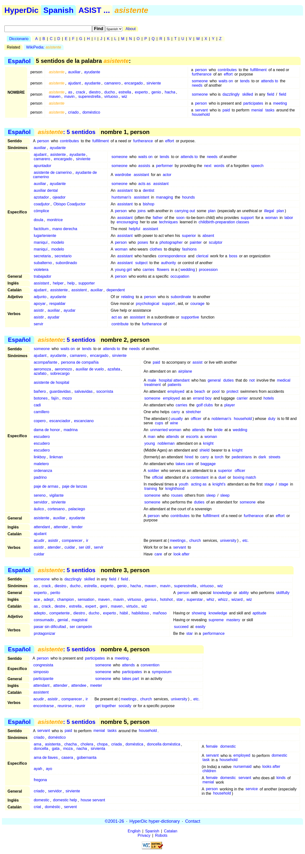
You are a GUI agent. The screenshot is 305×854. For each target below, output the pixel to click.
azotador (41, 197)
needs (197, 85)
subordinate (181, 297)
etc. (246, 540)
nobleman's (221, 419)
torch (219, 457)
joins (142, 211)
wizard (237, 599)
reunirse (65, 706)
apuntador (42, 166)
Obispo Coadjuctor (69, 204)
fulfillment (258, 70)
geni (103, 606)
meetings (178, 540)
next (207, 166)
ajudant (74, 83)
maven (54, 96)
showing (199, 613)
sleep (210, 495)
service (252, 789)
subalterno (43, 263)
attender (61, 527)
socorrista (104, 391)
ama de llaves (46, 758)
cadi (37, 405)
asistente (58, 154)
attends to (269, 81)
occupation (179, 276)
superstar (194, 599)
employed (176, 391)
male (152, 380)
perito (55, 593)
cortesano (56, 509)
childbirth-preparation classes (224, 222)
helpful (134, 229)
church (195, 540)
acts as (144, 184)
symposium (161, 672)
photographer (171, 242)
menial (257, 110)
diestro (95, 92)
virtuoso (111, 96)
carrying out (185, 211)
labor (288, 218)
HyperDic (21, 10)
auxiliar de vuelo (90, 369)
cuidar (70, 547)
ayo (49, 769)
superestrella (89, 96)
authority (168, 263)
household (201, 114)
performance (214, 633)
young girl (123, 270)
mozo (67, 398)
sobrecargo (60, 373)
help (71, 283)
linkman (56, 457)
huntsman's (121, 197)
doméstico (91, 112)
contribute (119, 324)
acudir (39, 540)
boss (233, 256)
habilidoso (140, 613)
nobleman (166, 443)
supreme (216, 620)
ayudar (70, 310)
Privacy (144, 835)
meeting (280, 103)
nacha (81, 749)
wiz (124, 96)
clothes (156, 249)
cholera (87, 744)
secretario (62, 256)
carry (175, 412)
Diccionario (18, 39)
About (131, 29)
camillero (41, 412)
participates (253, 103)
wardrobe (123, 175)
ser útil (84, 547)
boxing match (244, 477)
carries (148, 270)
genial (63, 620)
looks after (271, 767)
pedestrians (242, 457)
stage (269, 484)
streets (274, 457)
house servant (93, 800)
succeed (181, 627)
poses (143, 242)
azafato (40, 373)
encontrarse (43, 706)
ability (244, 593)
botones (41, 398)
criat (37, 807)
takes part (130, 679)
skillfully (282, 593)
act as (116, 317)
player (229, 405)
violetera (41, 270)
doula (38, 220)
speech (257, 166)
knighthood (174, 488)
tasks (269, 110)
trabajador (42, 276)
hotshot (166, 599)
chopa (102, 744)
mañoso (160, 613)
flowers (163, 270)
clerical (202, 256)
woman (271, 218)
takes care (185, 464)
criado (73, 112)
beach (200, 391)
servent (70, 807)
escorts (192, 437)
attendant (42, 527)
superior (189, 236)
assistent (79, 290)
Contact (192, 821)
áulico (39, 509)
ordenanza (43, 471)
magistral (79, 620)
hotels (268, 398)
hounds (188, 197)
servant (201, 110)
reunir (80, 706)
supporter (86, 283)
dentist (148, 190)
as (70, 92)
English (134, 831)
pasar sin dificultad (50, 627)
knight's (219, 484)
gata (55, 749)
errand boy (202, 398)
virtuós (132, 606)
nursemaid (242, 767)
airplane (185, 371)
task (206, 760)
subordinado (66, 263)
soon (180, 218)
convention (150, 665)
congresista (43, 665)
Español (19, 61)
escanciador (59, 421)
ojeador (59, 197)
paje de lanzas (74, 486)
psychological (147, 303)
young (149, 443)
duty (271, 419)
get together (105, 706)
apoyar (40, 303)
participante (43, 679)
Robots (161, 835)
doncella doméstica (163, 744)
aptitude (259, 613)
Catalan (170, 831)
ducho (109, 92)
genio (156, 92)
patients (174, 385)
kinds (280, 778)
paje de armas (46, 486)
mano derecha (64, 229)
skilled (247, 94)
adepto (40, 613)
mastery (233, 620)
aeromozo (63, 369)
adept (48, 599)
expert (90, 606)
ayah (38, 769)
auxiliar (74, 72)
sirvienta (98, 749)
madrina (71, 430)
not (251, 380)
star (179, 599)
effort (228, 74)
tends (245, 81)
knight (208, 443)
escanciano (84, 421)
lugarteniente (45, 236)
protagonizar (44, 633)
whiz (210, 599)
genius (150, 599)
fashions (189, 249)
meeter (96, 685)
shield (204, 450)
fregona (40, 780)
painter (196, 242)
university (228, 540)
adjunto (40, 297)
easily (200, 627)
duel (222, 477)
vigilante (56, 495)
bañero (40, 391)
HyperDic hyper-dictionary (154, 821)
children (209, 771)
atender (54, 547)
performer (164, 166)
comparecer (72, 540)
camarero (112, 83)
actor (167, 175)
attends (198, 430)
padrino (40, 477)
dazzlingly (230, 94)
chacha (70, 744)
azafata (114, 369)
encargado (133, 83)
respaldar (57, 303)
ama (37, 744)
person (201, 70)
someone (200, 81)
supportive (190, 317)
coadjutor (42, 204)
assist (198, 362)
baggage (208, 464)
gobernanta (86, 758)
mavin (69, 96)
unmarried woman (165, 430)
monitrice (55, 220)
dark (262, 457)
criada (116, 744)
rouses (177, 495)
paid (226, 110)
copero (40, 421)
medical (283, 380)
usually (177, 419)
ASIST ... (94, 10)
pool (216, 391)
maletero (41, 464)
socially (125, 706)
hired (189, 457)
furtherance (202, 74)
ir (87, 540)
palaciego (76, 509)
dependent (115, 290)
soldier (153, 471)
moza (68, 749)
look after (182, 554)
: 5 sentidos (66, 132)
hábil (124, 613)
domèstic (52, 807)
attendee (78, 685)
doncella (41, 749)
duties (228, 380)
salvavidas (84, 391)
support (247, 218)
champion (65, 599)
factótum (41, 229)
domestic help (65, 800)
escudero (42, 437)
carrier (242, 398)
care (158, 554)
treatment (152, 385)
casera (67, 758)
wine (174, 423)
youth (183, 484)
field (270, 94)
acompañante (45, 362)
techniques (168, 222)
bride (218, 430)
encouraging (127, 222)
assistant (141, 175)
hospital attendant (174, 380)
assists (144, 166)
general (214, 380)
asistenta (52, 744)
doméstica (134, 744)
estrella (125, 92)
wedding (187, 270)
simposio (41, 672)
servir (38, 324)
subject (141, 263)
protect (232, 391)
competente (59, 613)
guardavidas (60, 391)
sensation (86, 599)
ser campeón (81, 627)
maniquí (41, 242)
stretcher (193, 412)
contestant (200, 477)
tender (77, 527)
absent (208, 236)
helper (58, 283)
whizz (223, 599)
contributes (227, 70)
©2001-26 (114, 821)
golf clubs (204, 405)
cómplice (41, 211)
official (157, 477)
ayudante (92, 72)
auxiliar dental (46, 190)
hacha (170, 92)
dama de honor (47, 430)
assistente (59, 290)
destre (60, 606)
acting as (199, 484)
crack (80, 92)
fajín (55, 398)
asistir (39, 310)
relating (127, 297)
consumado (44, 620)
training (150, 488)
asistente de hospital (51, 382)
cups (159, 423)
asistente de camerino (53, 172)
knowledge (222, 593)
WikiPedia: (43, 47)
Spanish (58, 10)
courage (197, 303)
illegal (269, 211)
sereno (40, 495)
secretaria (42, 256)
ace (37, 599)
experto (141, 92)
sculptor (215, 242)
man (151, 437)
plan (211, 211)
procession (208, 270)
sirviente (153, 83)
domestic (228, 747)
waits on (226, 81)
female (212, 747)
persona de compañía (80, 362)
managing (164, 197)
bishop (148, 204)
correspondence (172, 256)
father (158, 218)
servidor (41, 502)
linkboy (40, 457)
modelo (57, 242)
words (219, 166)
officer (196, 419)
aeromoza (42, 369)
